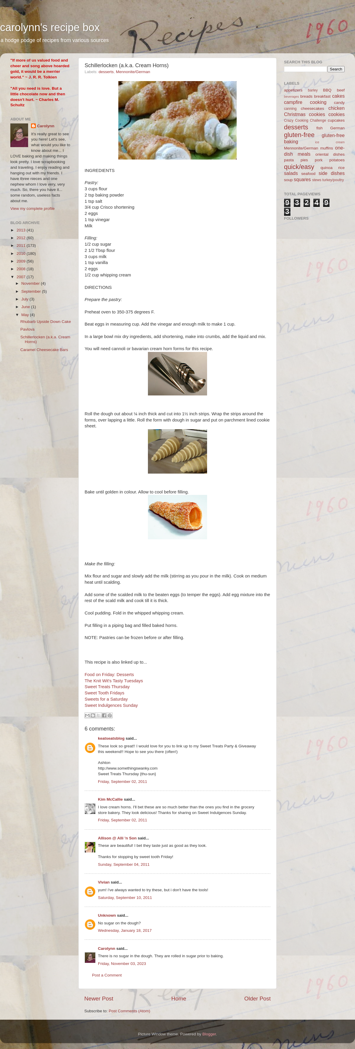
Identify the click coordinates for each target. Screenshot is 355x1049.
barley (313, 90)
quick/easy (299, 166)
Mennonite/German (133, 72)
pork (318, 160)
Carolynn (106, 948)
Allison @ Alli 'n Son (117, 838)
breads (306, 96)
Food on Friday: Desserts (109, 674)
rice (341, 167)
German (337, 128)
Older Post (257, 998)
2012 (22, 238)
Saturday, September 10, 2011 (125, 897)
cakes (338, 96)
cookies (336, 114)
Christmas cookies (304, 114)
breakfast (322, 96)
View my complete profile (32, 208)
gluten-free (299, 135)
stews (316, 180)
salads (291, 173)
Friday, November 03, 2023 (122, 963)
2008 (22, 269)
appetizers (293, 90)
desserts (106, 72)
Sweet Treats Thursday (107, 686)
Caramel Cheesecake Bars (44, 349)
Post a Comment (107, 975)
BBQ (327, 90)
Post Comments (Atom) (129, 1011)
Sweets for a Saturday (106, 699)
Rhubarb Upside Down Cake (45, 321)
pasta (289, 160)
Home (178, 998)
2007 (22, 277)
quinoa (326, 167)
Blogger (209, 1034)
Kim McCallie (110, 799)
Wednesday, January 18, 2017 (125, 930)
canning (290, 109)
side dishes (332, 173)
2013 (22, 230)
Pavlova (27, 329)
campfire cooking (305, 102)
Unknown (107, 915)
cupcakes (336, 120)
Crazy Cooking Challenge (305, 120)
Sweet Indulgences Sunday (111, 705)
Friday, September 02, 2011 (122, 781)
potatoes (337, 160)
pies (304, 160)
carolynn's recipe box (50, 27)
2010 (22, 253)
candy (339, 102)
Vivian (104, 882)
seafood (308, 173)
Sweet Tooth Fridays (104, 693)
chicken (336, 108)
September (31, 291)
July (25, 299)
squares (302, 179)
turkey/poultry (333, 180)
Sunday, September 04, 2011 (124, 864)
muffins (326, 148)
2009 (22, 261)
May (25, 315)
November (31, 283)
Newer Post (98, 998)
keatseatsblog (111, 738)
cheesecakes (312, 108)
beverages (291, 96)
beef (341, 90)
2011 (22, 245)
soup (288, 180)
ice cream (330, 142)
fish (320, 128)
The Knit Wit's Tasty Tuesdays (114, 680)
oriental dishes (330, 154)
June (26, 307)
